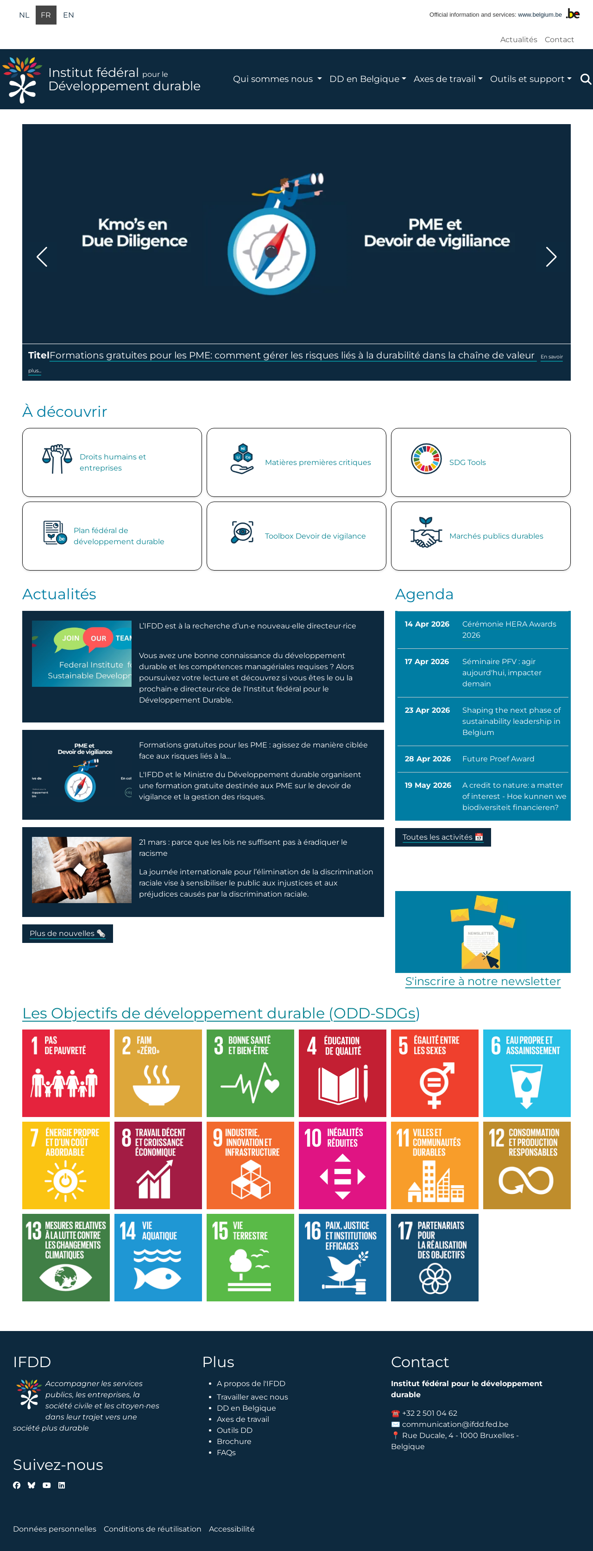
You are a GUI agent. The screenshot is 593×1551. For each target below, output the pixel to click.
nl (24, 15)
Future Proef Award (498, 758)
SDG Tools (467, 462)
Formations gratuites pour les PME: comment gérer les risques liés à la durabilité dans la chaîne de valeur (293, 355)
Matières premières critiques (318, 462)
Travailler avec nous (252, 1397)
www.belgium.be (540, 14)
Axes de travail (445, 78)
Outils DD (234, 1430)
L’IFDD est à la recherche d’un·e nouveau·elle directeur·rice (247, 626)
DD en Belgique (364, 78)
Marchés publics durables (496, 536)
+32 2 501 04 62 (429, 1413)
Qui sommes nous (274, 78)
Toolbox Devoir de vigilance (315, 536)
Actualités (518, 39)
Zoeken (586, 79)
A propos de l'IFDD (251, 1383)
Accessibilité (232, 1529)
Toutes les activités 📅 (443, 837)
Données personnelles (54, 1529)
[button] (42, 257)
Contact (559, 39)
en (68, 15)
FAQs (226, 1452)
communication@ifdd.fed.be (455, 1424)
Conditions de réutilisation (153, 1529)
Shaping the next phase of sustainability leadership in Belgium (511, 721)
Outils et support (527, 78)
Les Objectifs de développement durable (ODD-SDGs (219, 1013)
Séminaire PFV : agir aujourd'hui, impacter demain (502, 672)
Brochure (234, 1441)
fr (46, 15)
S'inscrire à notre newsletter (483, 981)
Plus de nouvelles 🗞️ (68, 933)
